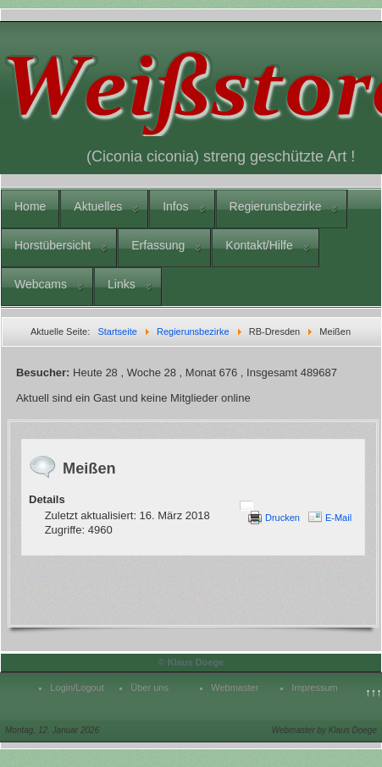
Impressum (314, 687)
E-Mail (338, 517)
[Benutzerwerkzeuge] (246, 506)
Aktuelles (98, 206)
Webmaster (234, 687)
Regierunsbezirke (276, 206)
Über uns (149, 687)
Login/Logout (77, 687)
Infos (175, 206)
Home (30, 206)
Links (122, 284)
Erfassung (158, 245)
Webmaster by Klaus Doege (324, 730)
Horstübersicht (52, 245)
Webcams (40, 284)
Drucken (282, 517)
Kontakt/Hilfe (258, 245)
